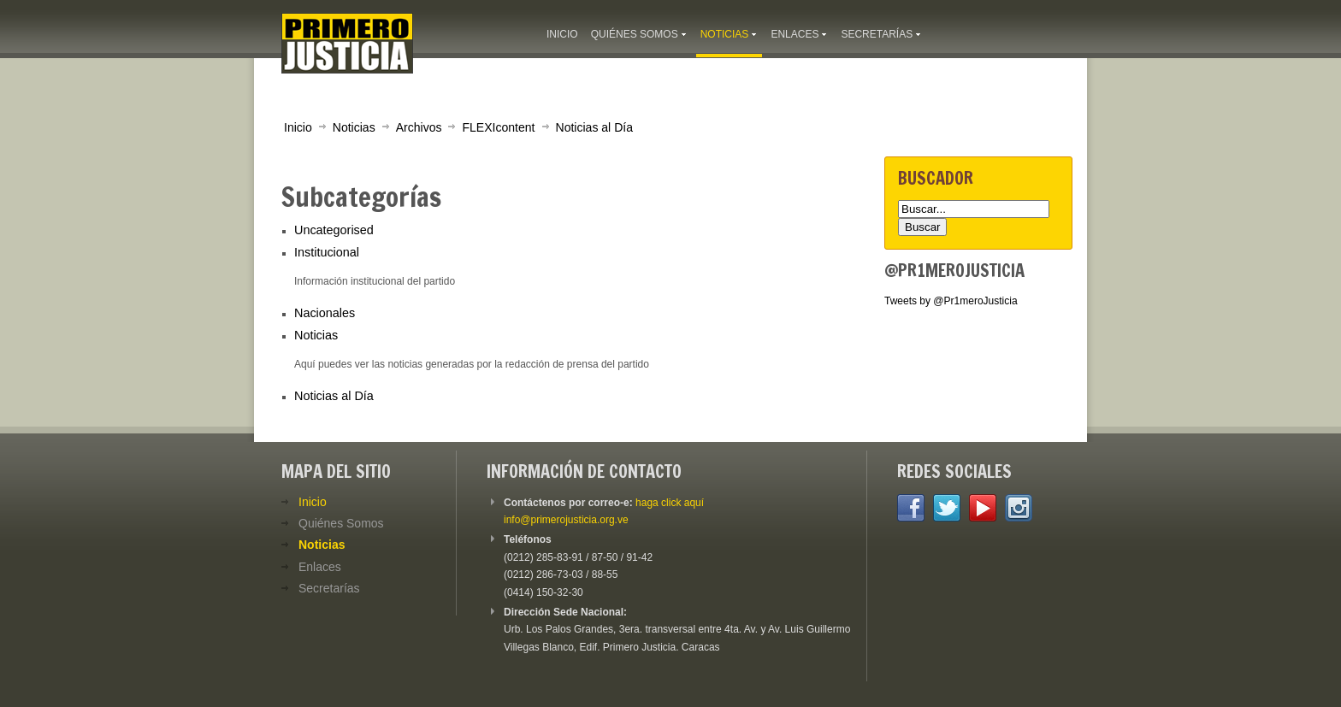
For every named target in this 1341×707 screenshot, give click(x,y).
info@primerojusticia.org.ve (566, 520)
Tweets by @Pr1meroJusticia (951, 301)
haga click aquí (669, 503)
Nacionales (324, 313)
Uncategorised (334, 230)
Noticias (354, 127)
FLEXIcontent (498, 127)
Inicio (298, 127)
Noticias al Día (594, 127)
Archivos (419, 127)
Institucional (326, 252)
